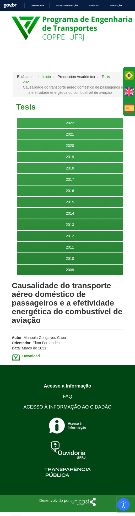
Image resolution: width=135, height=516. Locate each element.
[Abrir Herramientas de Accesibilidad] (123, 504)
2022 (70, 123)
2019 (70, 157)
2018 (70, 168)
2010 (70, 258)
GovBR (10, 5)
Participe (94, 5)
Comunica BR (37, 5)
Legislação (116, 5)
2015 (70, 202)
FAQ (67, 396)
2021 (70, 134)
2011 (70, 247)
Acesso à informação (67, 5)
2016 (70, 191)
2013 (70, 225)
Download (31, 356)
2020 (70, 145)
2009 (70, 270)
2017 (70, 179)
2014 (70, 213)
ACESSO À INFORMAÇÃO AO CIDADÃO (67, 407)
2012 (70, 236)
